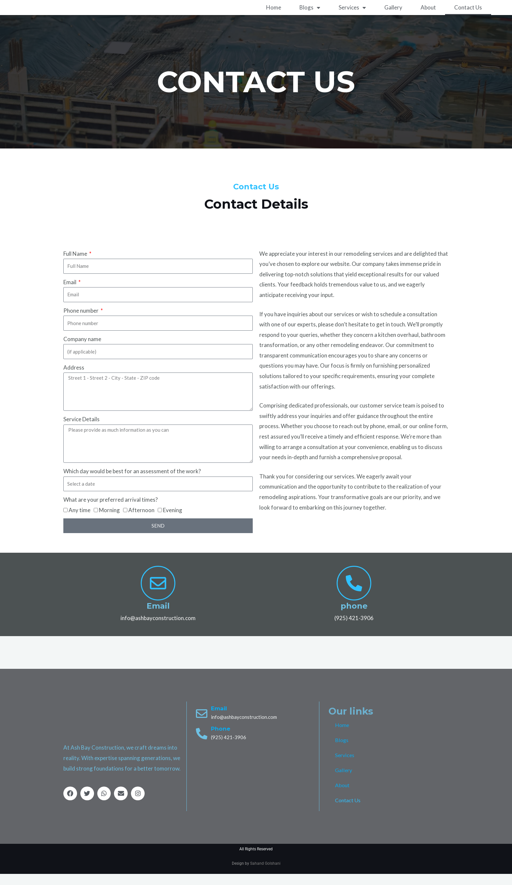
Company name (82, 350)
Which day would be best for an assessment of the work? (132, 482)
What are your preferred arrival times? (110, 510)
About (428, 18)
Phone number (81, 321)
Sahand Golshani (265, 874)
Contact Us (468, 18)
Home (273, 18)
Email (70, 292)
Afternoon (141, 520)
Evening (172, 520)
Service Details (81, 430)
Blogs (309, 18)
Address (73, 378)
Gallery (393, 18)
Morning (109, 520)
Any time (79, 520)
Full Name (75, 264)
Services (352, 18)
